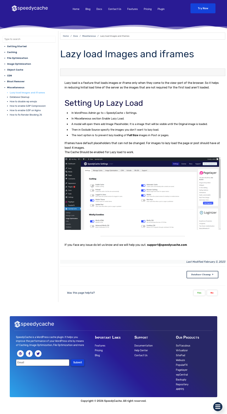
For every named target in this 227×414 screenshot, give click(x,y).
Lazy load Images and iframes (27, 92)
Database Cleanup (19, 97)
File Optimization (17, 58)
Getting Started (17, 46)
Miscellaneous (15, 87)
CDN (9, 75)
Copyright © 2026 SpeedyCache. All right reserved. (113, 401)
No (212, 293)
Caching (12, 52)
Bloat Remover (16, 81)
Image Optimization (19, 64)
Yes (199, 293)
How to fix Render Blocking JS (26, 114)
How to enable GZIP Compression (28, 106)
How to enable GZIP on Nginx (25, 110)
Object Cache (15, 69)
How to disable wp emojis (23, 101)
